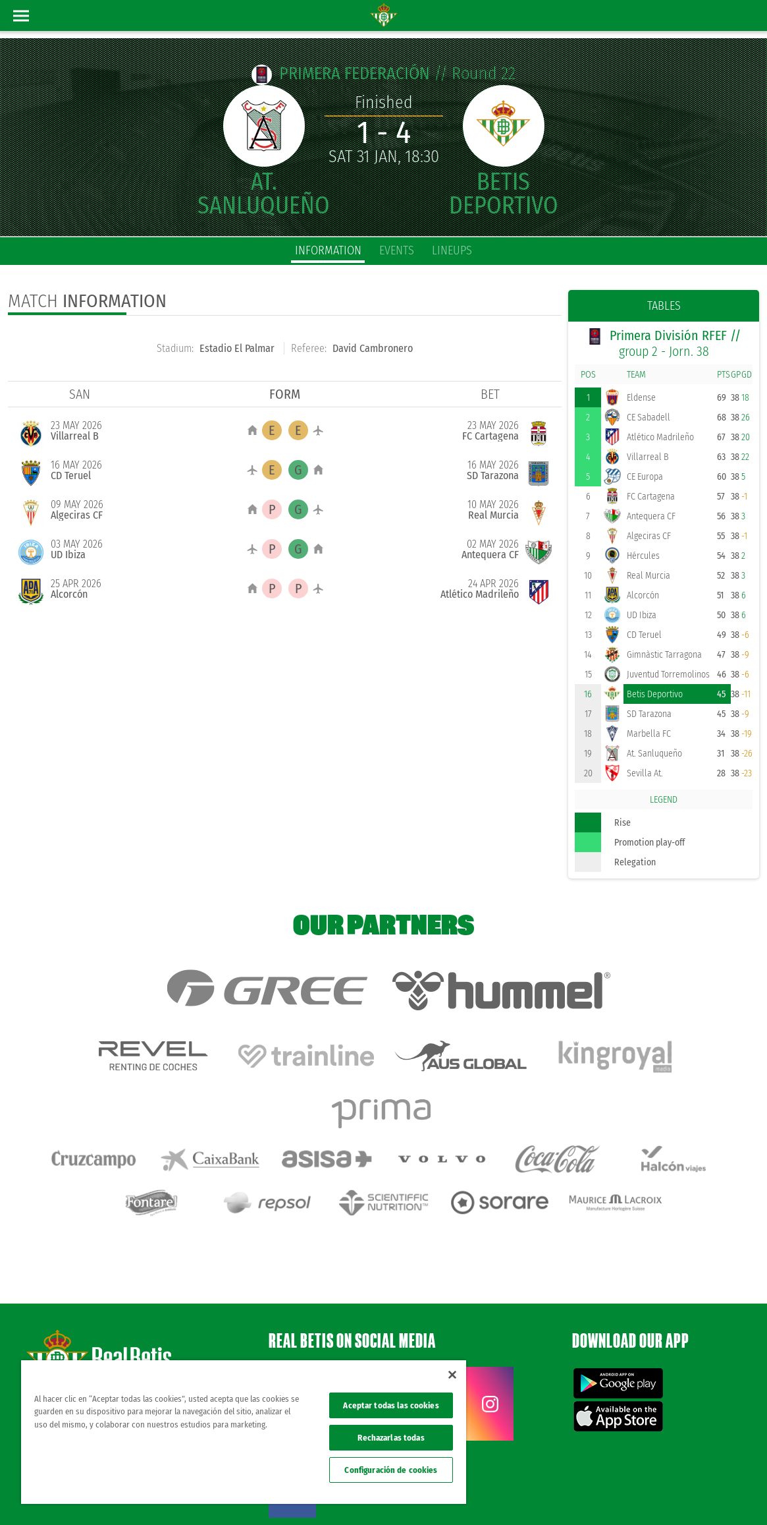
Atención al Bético (121, 1328)
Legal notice (527, 1493)
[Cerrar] (452, 1375)
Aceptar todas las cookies (390, 1405)
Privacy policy (576, 1493)
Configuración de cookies (390, 1470)
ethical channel (713, 1493)
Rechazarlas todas (390, 1438)
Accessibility (660, 1493)
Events (396, 250)
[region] (243, 1432)
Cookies (619, 1493)
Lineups (452, 250)
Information (328, 250)
